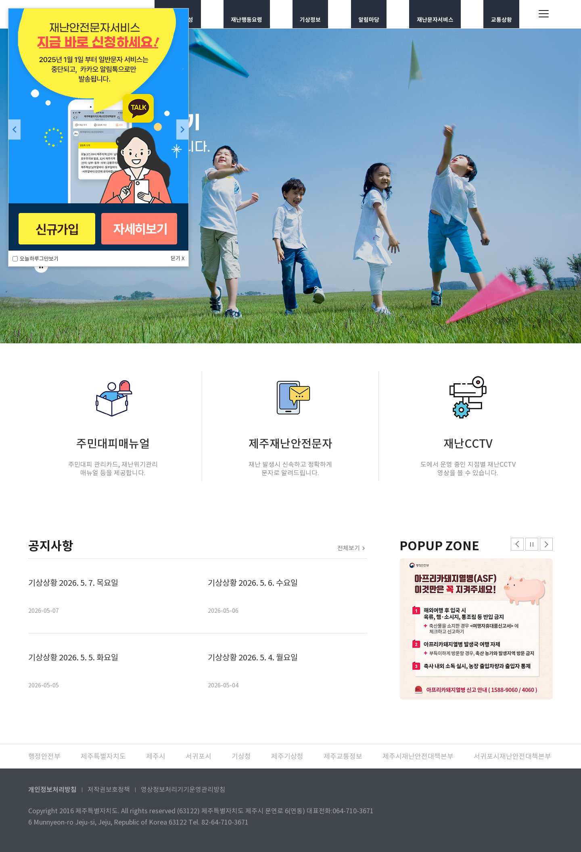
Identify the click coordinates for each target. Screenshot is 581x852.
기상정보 (312, 14)
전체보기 (348, 548)
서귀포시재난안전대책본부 (512, 756)
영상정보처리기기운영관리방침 (183, 789)
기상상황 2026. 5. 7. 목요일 (73, 583)
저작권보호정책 (109, 789)
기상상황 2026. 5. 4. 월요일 (253, 657)
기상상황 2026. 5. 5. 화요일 (73, 657)
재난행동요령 (249, 14)
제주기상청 (287, 756)
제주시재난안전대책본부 (418, 756)
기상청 (241, 756)
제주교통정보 (343, 756)
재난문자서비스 (435, 14)
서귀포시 (198, 756)
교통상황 (502, 14)
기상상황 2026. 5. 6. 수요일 (253, 583)
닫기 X (177, 258)
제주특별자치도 (103, 756)
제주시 (155, 756)
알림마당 (368, 14)
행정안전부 (44, 756)
